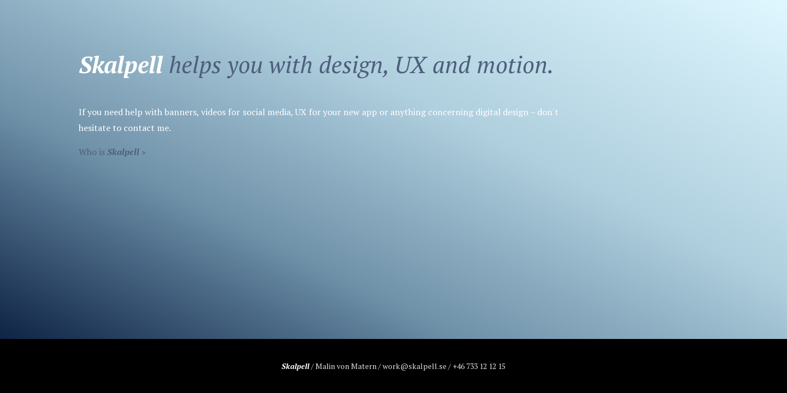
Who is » (112, 152)
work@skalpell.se (415, 366)
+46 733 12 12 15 (479, 366)
